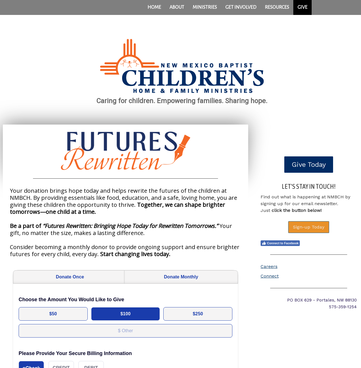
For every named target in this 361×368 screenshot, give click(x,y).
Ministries (205, 7)
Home (154, 7)
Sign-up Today (308, 227)
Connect (270, 276)
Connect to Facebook (280, 243)
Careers (269, 266)
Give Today (309, 165)
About (177, 7)
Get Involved (240, 7)
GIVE (302, 7)
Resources (277, 7)
